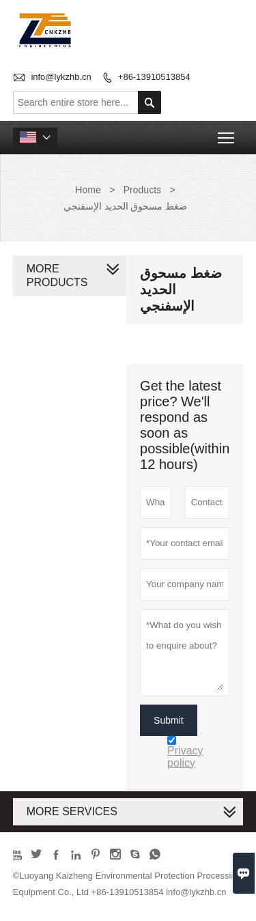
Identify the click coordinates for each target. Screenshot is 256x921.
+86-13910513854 (154, 77)
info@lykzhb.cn (61, 77)
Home (87, 189)
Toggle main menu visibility (227, 133)
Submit (169, 720)
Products (142, 189)
